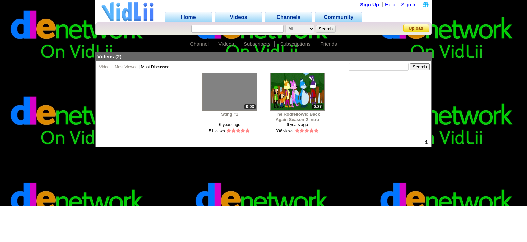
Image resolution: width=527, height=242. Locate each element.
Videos (226, 44)
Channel (199, 44)
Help (390, 4)
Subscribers (257, 44)
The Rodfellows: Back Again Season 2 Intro (297, 117)
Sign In (409, 4)
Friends (328, 44)
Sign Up (369, 4)
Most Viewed (126, 67)
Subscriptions (295, 44)
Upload (416, 28)
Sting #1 (229, 114)
